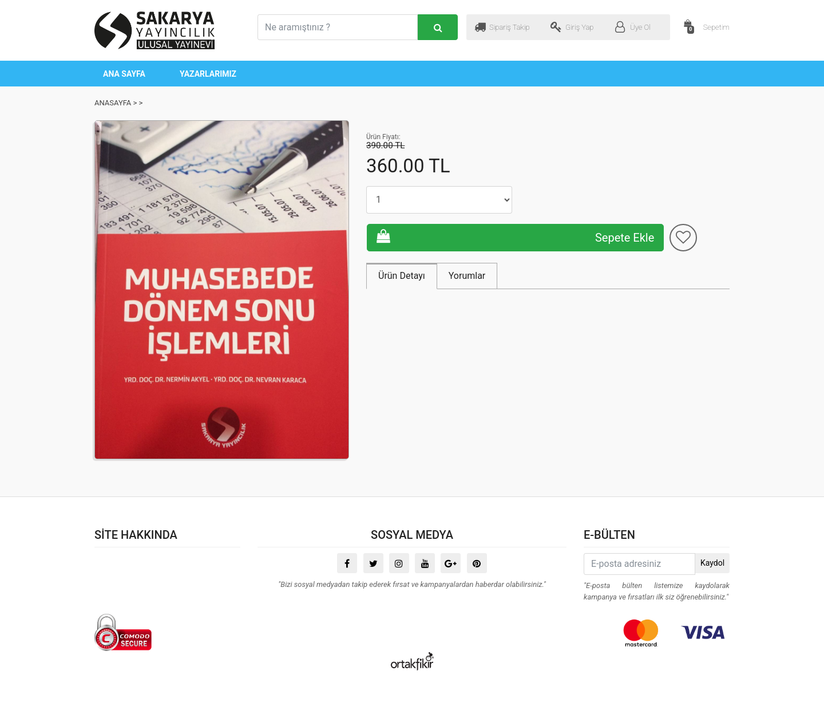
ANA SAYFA (124, 73)
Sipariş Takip (502, 27)
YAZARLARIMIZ (208, 73)
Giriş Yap (572, 27)
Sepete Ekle (607, 199)
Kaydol (712, 562)
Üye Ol (633, 27)
